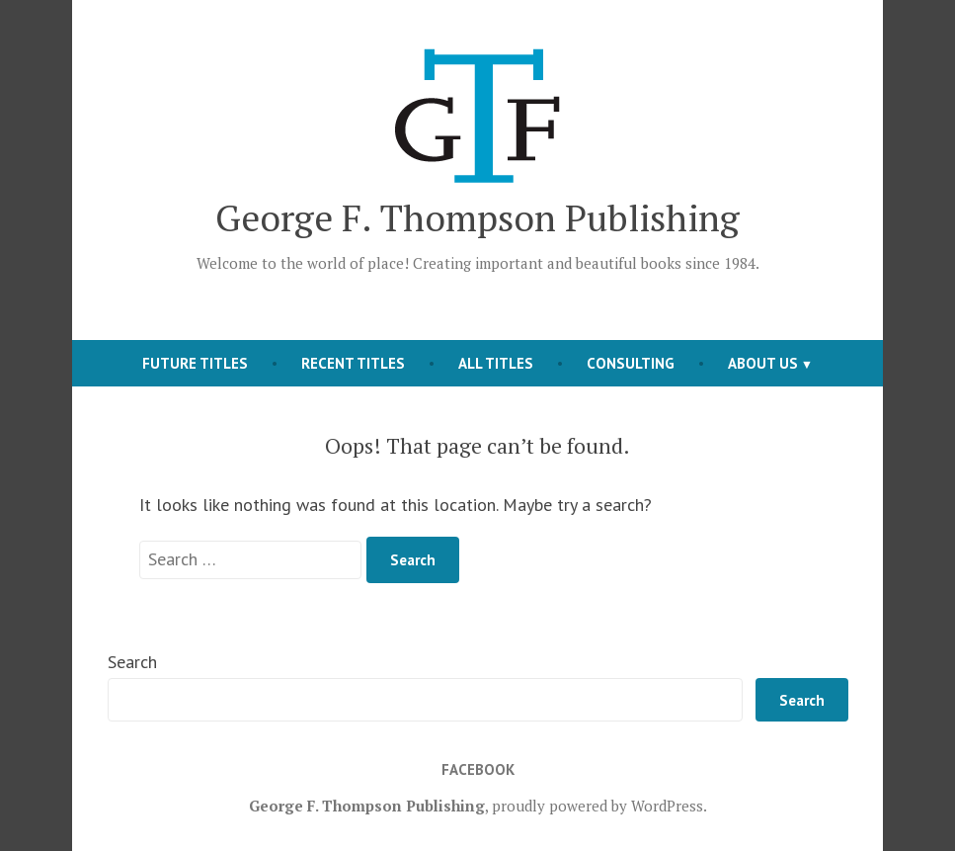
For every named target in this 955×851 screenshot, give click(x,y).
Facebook (478, 769)
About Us (763, 363)
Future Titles (195, 363)
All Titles (495, 363)
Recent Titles (353, 363)
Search (132, 661)
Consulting (631, 363)
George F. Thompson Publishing (477, 217)
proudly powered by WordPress (597, 805)
